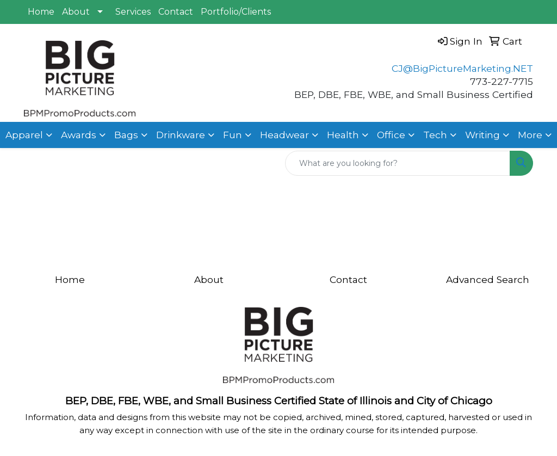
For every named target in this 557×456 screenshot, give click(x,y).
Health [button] (343, 134)
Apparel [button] (24, 134)
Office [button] (391, 134)
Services (133, 12)
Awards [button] (78, 134)
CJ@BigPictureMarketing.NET (462, 68)
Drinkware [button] (180, 134)
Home (41, 12)
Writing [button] (482, 134)
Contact (175, 12)
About (76, 12)
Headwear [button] (284, 134)
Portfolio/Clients (236, 12)
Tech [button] (435, 134)
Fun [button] (232, 134)
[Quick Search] (397, 163)
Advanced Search (487, 279)
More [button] (530, 134)
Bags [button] (126, 134)
